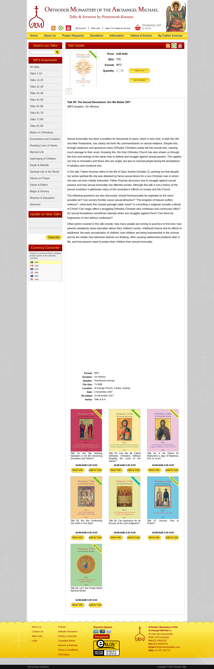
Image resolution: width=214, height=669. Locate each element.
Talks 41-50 (36, 99)
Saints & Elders (39, 184)
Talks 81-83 (36, 126)
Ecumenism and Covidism (45, 139)
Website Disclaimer (68, 631)
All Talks (34, 67)
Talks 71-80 (36, 119)
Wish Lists (95, 28)
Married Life (37, 152)
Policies (62, 627)
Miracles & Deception (42, 197)
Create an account (122, 28)
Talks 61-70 (36, 112)
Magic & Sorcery (39, 191)
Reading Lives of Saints (43, 145)
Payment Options (102, 627)
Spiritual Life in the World (44, 171)
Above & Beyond (41, 667)
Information (64, 654)
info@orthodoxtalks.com (167, 647)
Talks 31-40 (36, 93)
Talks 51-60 (36, 106)
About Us (36, 627)
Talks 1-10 (36, 73)
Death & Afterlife (39, 165)
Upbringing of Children (43, 158)
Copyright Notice (66, 640)
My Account (81, 28)
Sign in (108, 28)
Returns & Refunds (67, 645)
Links (34, 640)
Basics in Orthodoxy (41, 132)
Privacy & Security (67, 636)
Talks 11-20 (36, 80)
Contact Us (37, 631)
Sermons (35, 204)
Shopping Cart (151, 27)
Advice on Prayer (40, 178)
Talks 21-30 (36, 86)
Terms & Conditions (68, 650)
